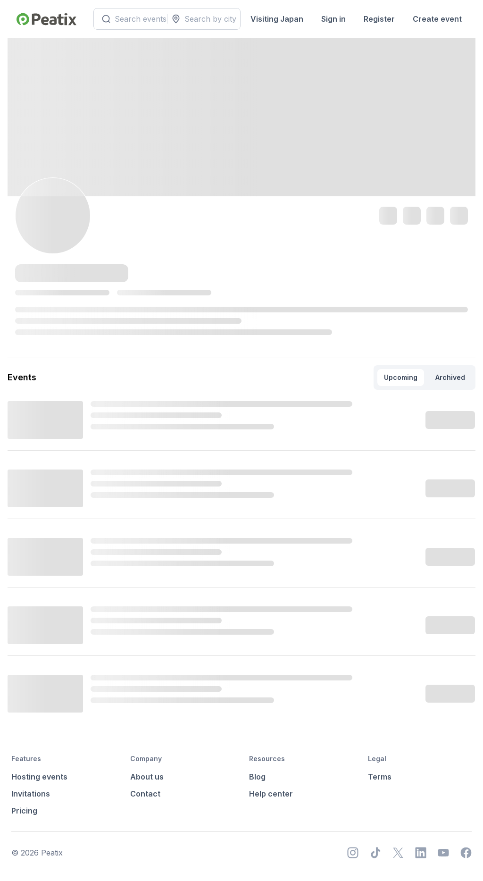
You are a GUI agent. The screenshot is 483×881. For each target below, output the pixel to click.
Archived (450, 377)
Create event (437, 19)
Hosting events (39, 776)
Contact (145, 793)
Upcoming (400, 377)
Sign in (333, 19)
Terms (379, 776)
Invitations (30, 793)
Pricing (24, 810)
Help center (271, 793)
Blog (257, 776)
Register (379, 19)
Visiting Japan (276, 19)
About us (147, 776)
